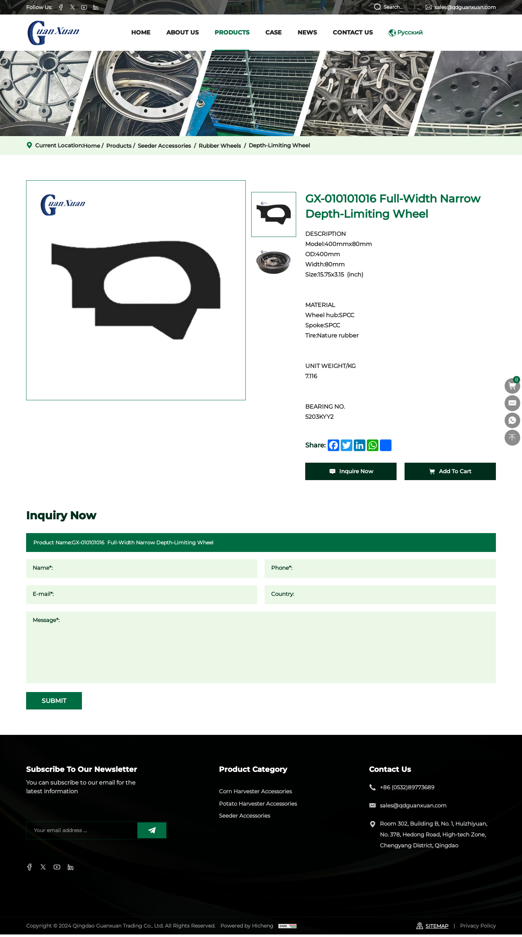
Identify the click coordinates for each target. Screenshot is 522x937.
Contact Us (353, 32)
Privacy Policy (478, 928)
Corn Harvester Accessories (255, 793)
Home (140, 32)
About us (182, 32)
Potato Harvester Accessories (258, 806)
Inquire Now (351, 471)
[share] (385, 445)
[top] (512, 438)
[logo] (55, 32)
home (91, 145)
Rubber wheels (220, 145)
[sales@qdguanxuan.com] (512, 404)
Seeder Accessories (164, 145)
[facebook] (333, 445)
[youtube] (71, 869)
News (307, 32)
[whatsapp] (372, 445)
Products (232, 32)
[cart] (512, 386)
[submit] (151, 832)
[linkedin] (359, 445)
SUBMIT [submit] (58, 702)
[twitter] (346, 445)
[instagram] (57, 869)
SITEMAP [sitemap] (432, 928)
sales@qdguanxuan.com (465, 7)
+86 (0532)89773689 (407, 789)
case (273, 32)
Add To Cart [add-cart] (450, 471)
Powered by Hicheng (246, 928)
